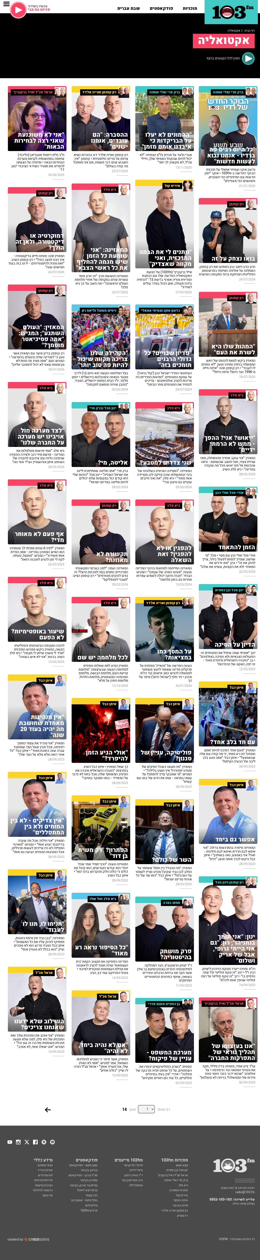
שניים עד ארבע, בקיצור (84, 1185)
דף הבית (249, 30)
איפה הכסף (181, 1200)
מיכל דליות (136, 1170)
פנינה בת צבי (180, 1205)
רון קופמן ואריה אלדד (174, 1210)
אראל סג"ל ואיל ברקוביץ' (172, 1175)
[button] (190, 7)
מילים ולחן (91, 1205)
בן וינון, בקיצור (89, 1170)
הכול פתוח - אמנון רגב (84, 1200)
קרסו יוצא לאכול (87, 1190)
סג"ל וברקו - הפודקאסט (83, 1175)
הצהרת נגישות (44, 1185)
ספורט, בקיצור (89, 1180)
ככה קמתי (92, 1195)
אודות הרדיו (45, 1170)
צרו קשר (47, 1195)
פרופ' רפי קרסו (133, 1165)
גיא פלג (183, 1185)
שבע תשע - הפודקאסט (83, 1165)
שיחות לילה (136, 1185)
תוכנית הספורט (179, 1190)
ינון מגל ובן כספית (177, 1170)
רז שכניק (182, 1215)
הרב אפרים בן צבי (132, 1180)
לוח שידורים (45, 1175)
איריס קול (182, 1195)
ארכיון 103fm (89, 1210)
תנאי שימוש (45, 1165)
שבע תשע (182, 1165)
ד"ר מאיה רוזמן (133, 1175)
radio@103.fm (245, 1192)
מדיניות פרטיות (43, 1180)
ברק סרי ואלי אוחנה (176, 1180)
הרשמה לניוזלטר (43, 1190)
